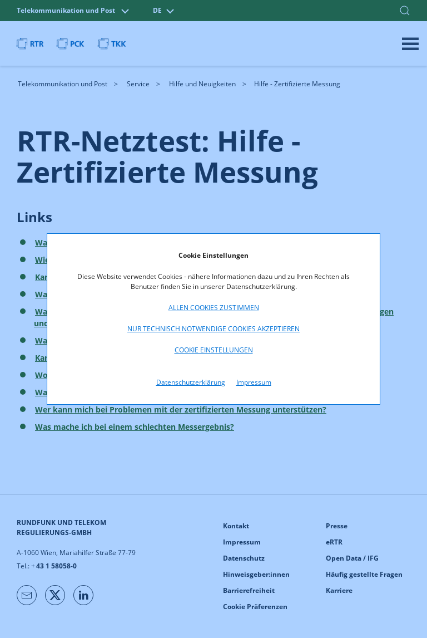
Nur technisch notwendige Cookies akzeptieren (213, 328)
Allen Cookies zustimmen (213, 307)
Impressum (253, 382)
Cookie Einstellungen (214, 350)
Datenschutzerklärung (190, 382)
